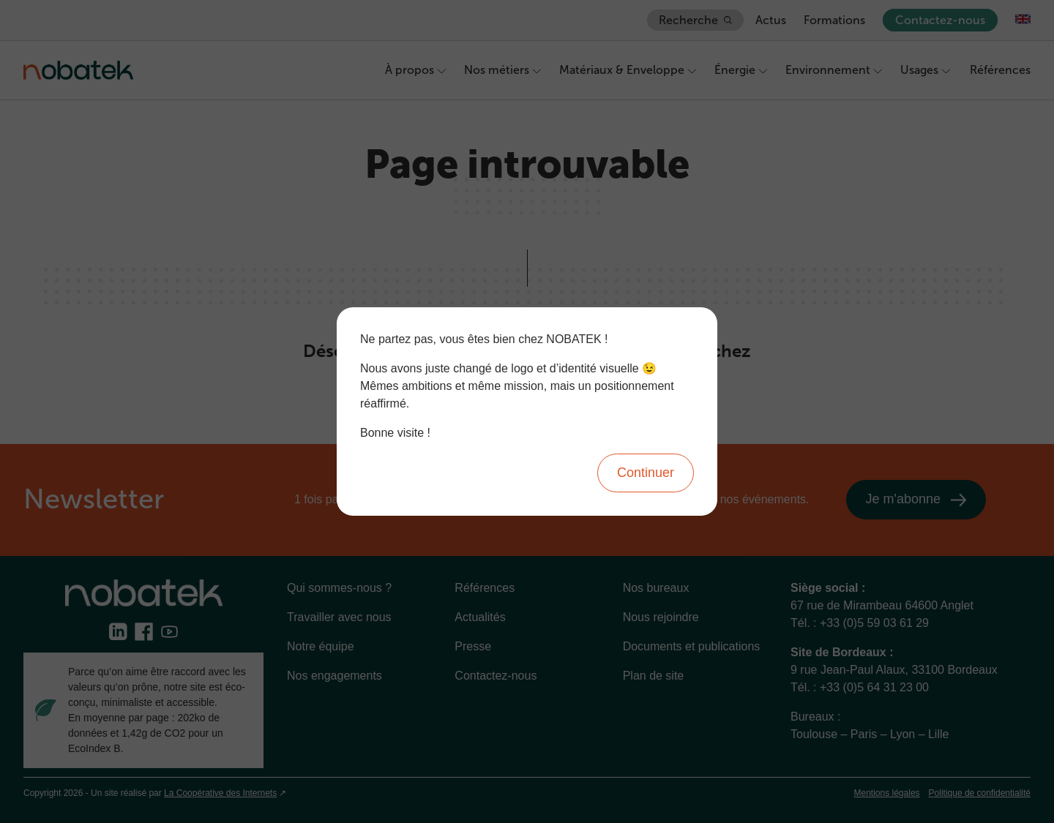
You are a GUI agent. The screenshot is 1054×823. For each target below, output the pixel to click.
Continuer (645, 472)
